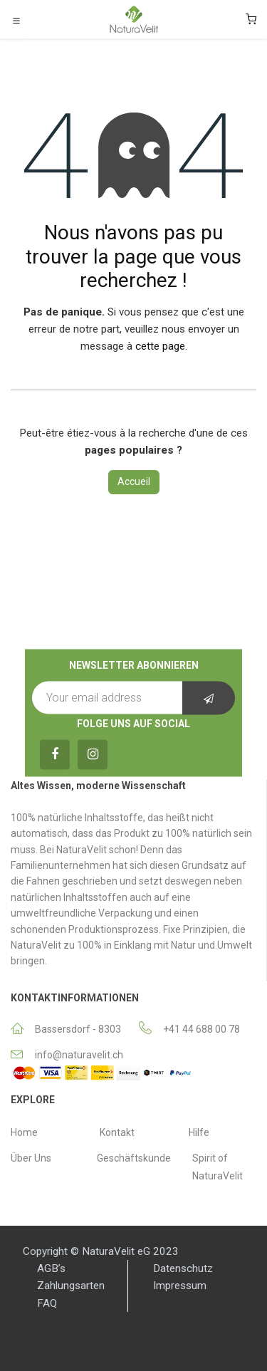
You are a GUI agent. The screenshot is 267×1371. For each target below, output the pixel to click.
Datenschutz (183, 1268)
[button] (208, 697)
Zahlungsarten (71, 1285)
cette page (160, 346)
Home (24, 1132)
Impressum (179, 1285)
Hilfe (199, 1132)
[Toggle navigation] (16, 20)
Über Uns (31, 1158)
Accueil (133, 481)
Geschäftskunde (134, 1158)
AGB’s (51, 1268)
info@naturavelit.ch (79, 1054)
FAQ (47, 1303)
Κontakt (117, 1132)
